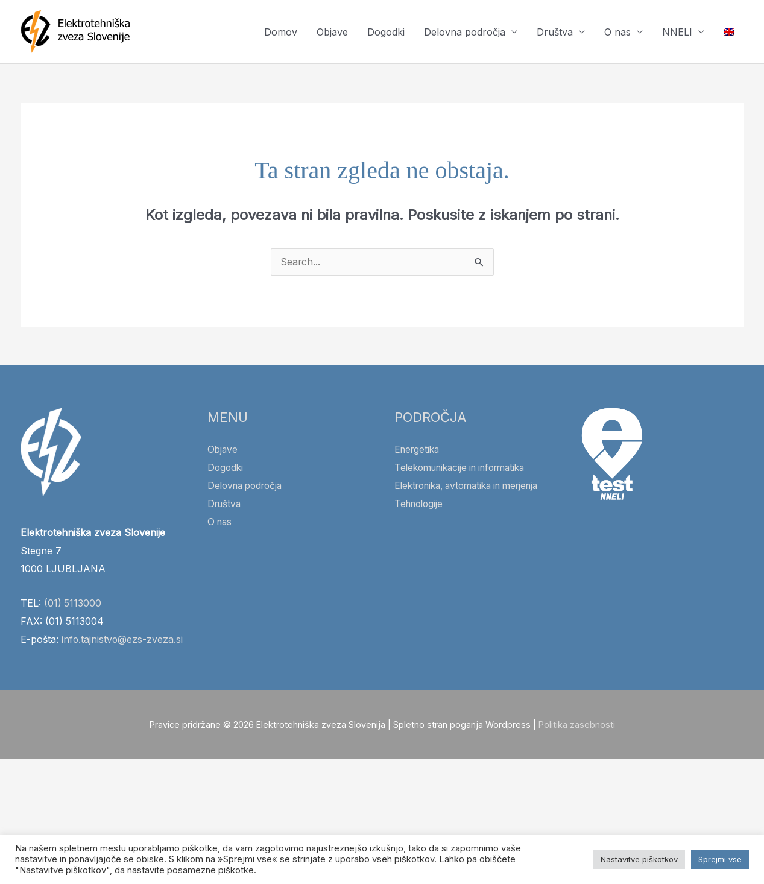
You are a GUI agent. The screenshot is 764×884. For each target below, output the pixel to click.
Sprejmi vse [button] (720, 859)
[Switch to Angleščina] (729, 31)
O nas (617, 32)
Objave (332, 32)
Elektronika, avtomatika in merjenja (474, 486)
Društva (555, 32)
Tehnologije (420, 504)
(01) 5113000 (73, 604)
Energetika (418, 450)
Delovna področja (464, 32)
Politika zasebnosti (576, 743)
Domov (280, 32)
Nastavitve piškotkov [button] (639, 859)
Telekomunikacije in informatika (466, 468)
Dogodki (386, 32)
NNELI (677, 32)
